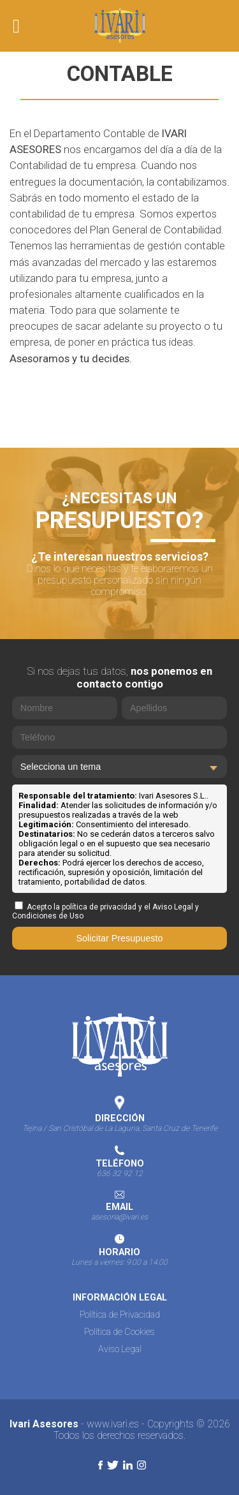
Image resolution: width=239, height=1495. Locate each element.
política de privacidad (99, 906)
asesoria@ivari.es (119, 1216)
